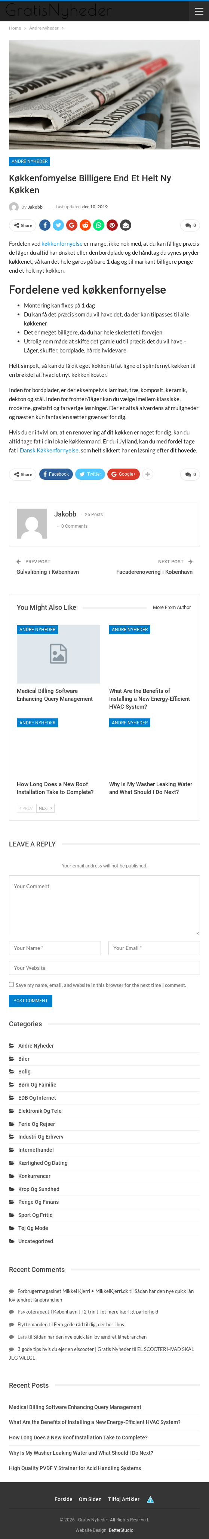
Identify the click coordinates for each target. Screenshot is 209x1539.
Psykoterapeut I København (47, 1309)
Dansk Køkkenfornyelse (49, 449)
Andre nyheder (29, 161)
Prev (26, 805)
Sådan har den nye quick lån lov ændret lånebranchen (90, 1334)
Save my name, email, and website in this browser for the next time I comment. (101, 982)
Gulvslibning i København (47, 569)
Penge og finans (38, 1199)
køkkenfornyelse (62, 242)
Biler (24, 1056)
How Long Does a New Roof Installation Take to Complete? (78, 1435)
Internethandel (36, 1147)
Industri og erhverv (41, 1134)
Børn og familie (37, 1082)
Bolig (24, 1069)
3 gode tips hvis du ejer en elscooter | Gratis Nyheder (74, 1346)
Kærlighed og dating (43, 1160)
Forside (64, 1496)
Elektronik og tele (40, 1108)
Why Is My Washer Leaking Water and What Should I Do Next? (81, 1450)
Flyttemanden (32, 1321)
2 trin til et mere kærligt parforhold (121, 1309)
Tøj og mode (33, 1225)
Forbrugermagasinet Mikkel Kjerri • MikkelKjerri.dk (73, 1288)
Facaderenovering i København (154, 569)
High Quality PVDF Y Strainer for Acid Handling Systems (75, 1465)
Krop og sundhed (38, 1186)
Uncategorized (35, 1238)
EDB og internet (37, 1095)
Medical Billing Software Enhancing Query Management (75, 1404)
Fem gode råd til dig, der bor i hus (89, 1321)
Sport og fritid (35, 1212)
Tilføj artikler (123, 1496)
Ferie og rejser (36, 1121)
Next (45, 805)
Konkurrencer (34, 1173)
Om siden (90, 1496)
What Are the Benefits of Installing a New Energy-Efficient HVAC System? (95, 1420)
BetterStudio (121, 1527)
